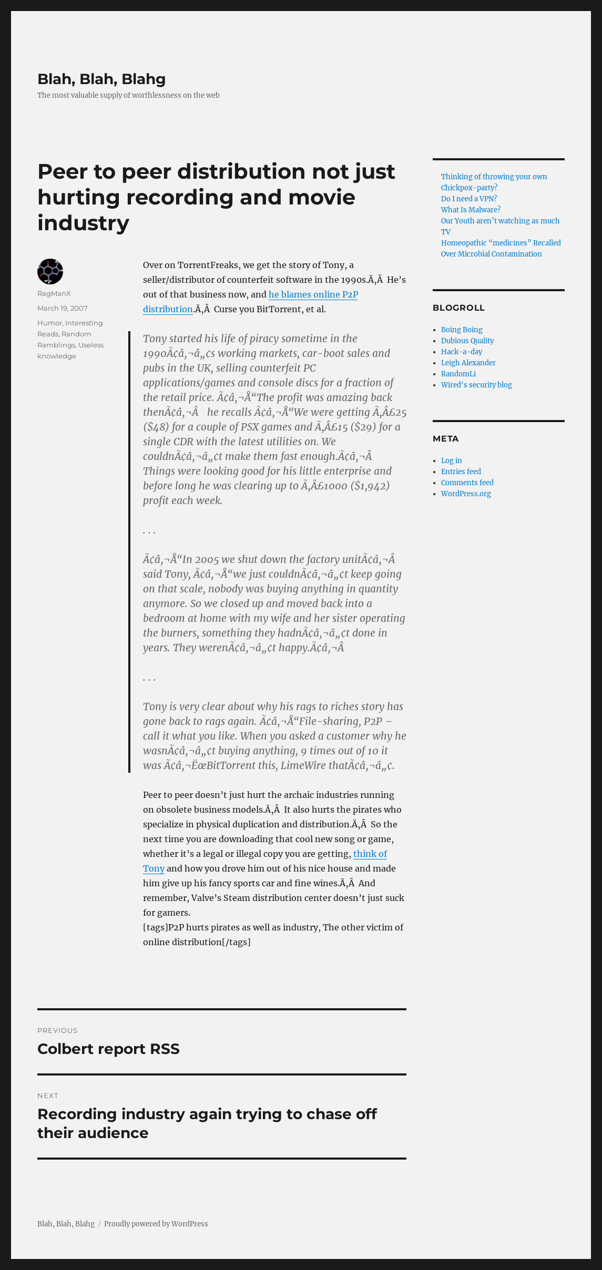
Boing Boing (462, 329)
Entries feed (461, 471)
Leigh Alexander (468, 363)
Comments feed (467, 482)
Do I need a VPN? (469, 198)
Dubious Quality (467, 340)
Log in (451, 460)
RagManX (54, 293)
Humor (49, 323)
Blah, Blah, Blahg (101, 79)
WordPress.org (466, 493)
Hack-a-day (461, 351)
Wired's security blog (476, 385)
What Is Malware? (471, 210)
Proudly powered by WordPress (156, 1224)
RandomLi (458, 374)
